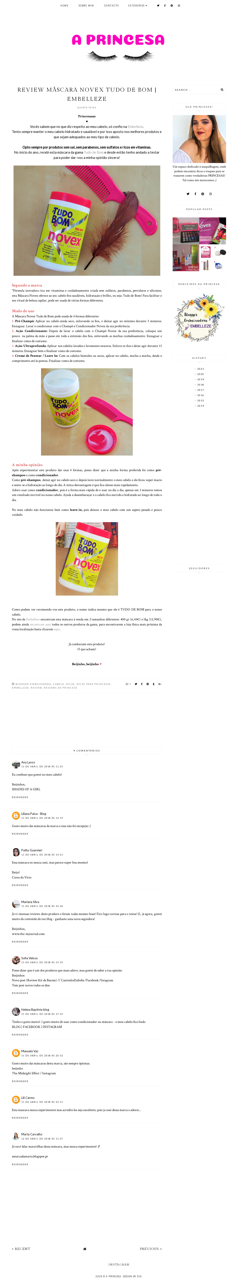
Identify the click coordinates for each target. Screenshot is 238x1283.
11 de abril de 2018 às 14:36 (42, 906)
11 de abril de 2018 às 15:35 (42, 962)
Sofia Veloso (29, 958)
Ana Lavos (28, 762)
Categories (136, 5)
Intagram (107, 980)
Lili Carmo (28, 1098)
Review (36, 687)
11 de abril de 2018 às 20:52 (42, 1055)
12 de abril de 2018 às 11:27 (42, 1138)
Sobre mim (86, 5)
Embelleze (135, 126)
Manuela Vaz (29, 1051)
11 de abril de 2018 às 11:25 (42, 766)
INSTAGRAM (52, 1026)
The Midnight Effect (25, 1073)
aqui (57, 629)
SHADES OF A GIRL (26, 789)
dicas (70, 684)
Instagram (49, 1073)
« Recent (21, 1249)
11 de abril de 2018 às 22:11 (42, 1102)
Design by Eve (132, 1276)
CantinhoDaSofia (72, 980)
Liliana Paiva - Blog (33, 814)
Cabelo (58, 684)
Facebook (92, 980)
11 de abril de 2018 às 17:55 (42, 1014)
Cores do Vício (21, 877)
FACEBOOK (31, 1026)
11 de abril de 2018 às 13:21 (42, 854)
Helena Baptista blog (35, 1009)
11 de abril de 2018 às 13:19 (42, 818)
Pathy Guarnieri (31, 850)
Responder (20, 797)
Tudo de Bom (94, 152)
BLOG (16, 1026)
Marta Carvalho (31, 1134)
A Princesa (113, 1276)
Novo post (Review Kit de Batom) (34, 980)
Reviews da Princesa (60, 687)
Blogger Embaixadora (33, 684)
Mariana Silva (30, 902)
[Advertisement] (199, 486)
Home (64, 5)
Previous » (151, 1249)
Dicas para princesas (94, 684)
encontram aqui (40, 624)
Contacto (111, 5)
